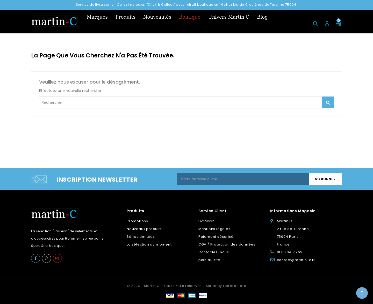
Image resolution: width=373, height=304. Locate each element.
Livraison (206, 221)
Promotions (137, 221)
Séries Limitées (141, 236)
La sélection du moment (149, 244)
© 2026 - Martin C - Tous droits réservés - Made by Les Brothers (186, 285)
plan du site (209, 259)
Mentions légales (214, 228)
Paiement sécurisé (216, 236)
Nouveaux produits (144, 228)
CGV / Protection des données (226, 244)
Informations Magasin (293, 210)
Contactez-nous (213, 252)
